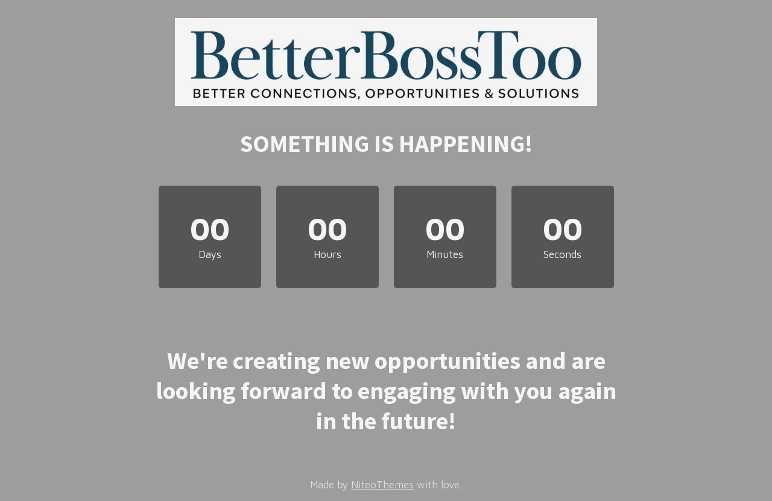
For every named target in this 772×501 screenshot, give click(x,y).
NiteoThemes (382, 485)
